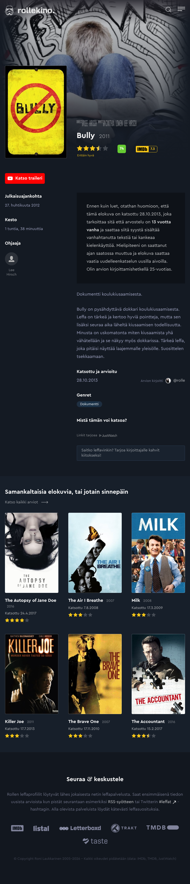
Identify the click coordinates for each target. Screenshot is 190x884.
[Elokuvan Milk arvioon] (158, 565)
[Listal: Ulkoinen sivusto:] (39, 828)
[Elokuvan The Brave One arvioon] (95, 687)
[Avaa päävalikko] (181, 9)
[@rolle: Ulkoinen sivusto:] (175, 380)
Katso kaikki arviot (26, 502)
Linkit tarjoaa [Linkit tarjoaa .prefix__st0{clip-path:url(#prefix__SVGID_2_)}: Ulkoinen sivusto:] (97, 435)
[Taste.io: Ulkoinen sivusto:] (95, 842)
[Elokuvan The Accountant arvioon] (158, 687)
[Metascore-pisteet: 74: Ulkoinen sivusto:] (122, 149)
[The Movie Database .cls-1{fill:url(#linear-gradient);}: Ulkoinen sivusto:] (163, 828)
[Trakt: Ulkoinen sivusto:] (125, 828)
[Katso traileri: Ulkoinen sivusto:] (25, 178)
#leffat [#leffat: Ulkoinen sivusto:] (165, 802)
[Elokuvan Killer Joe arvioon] (31, 687)
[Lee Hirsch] (11, 264)
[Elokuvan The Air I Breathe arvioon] (95, 565)
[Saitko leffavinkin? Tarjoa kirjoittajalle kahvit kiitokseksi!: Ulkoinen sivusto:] (131, 453)
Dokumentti (89, 404)
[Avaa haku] (168, 9)
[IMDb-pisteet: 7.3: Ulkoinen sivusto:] (146, 150)
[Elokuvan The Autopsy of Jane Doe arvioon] (31, 568)
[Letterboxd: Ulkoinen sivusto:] (80, 828)
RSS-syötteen (121, 802)
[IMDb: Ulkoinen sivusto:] (17, 828)
